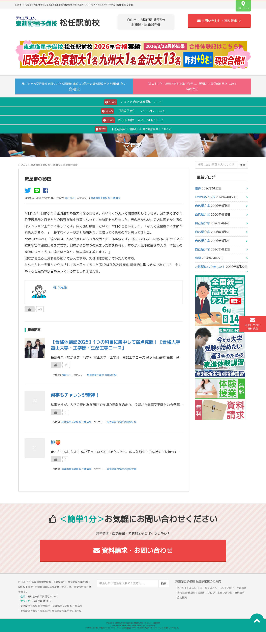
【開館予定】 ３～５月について (133, 111)
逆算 (198, 188)
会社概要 (182, 597)
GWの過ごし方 (205, 197)
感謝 (198, 258)
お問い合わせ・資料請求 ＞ (219, 21)
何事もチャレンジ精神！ (75, 395)
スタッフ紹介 (226, 588)
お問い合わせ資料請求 (253, 324)
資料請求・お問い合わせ (133, 550)
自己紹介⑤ (202, 214)
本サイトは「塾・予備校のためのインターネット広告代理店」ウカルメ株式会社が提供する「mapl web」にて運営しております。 (133, 628)
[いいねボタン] (30, 309)
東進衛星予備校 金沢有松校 (67, 611)
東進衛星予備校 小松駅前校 (35, 611)
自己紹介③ (202, 232)
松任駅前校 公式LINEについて (133, 120)
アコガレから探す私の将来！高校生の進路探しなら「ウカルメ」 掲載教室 (133, 623)
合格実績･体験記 (186, 592)
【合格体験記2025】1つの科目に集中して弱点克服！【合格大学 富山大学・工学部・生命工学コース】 (117, 345)
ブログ (24, 165)
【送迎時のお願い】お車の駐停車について (133, 129)
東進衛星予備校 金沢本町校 (35, 606)
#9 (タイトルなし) (187, 588)
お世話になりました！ (210, 267)
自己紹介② (202, 241)
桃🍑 (56, 442)
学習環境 (241, 588)
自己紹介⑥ (202, 206)
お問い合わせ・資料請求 (231, 592)
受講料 (201, 592)
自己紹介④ (202, 223)
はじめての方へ (208, 588)
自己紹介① (202, 249)
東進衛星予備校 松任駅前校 (45, 165)
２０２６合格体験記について (133, 102)
